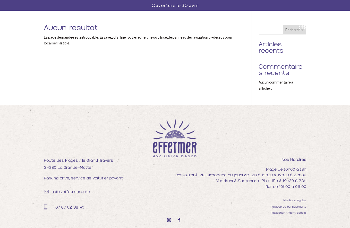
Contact (237, 23)
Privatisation (211, 23)
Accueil (112, 23)
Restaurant (151, 23)
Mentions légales (294, 200)
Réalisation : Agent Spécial (288, 213)
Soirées (186, 23)
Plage (129, 23)
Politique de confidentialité (288, 207)
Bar (171, 23)
